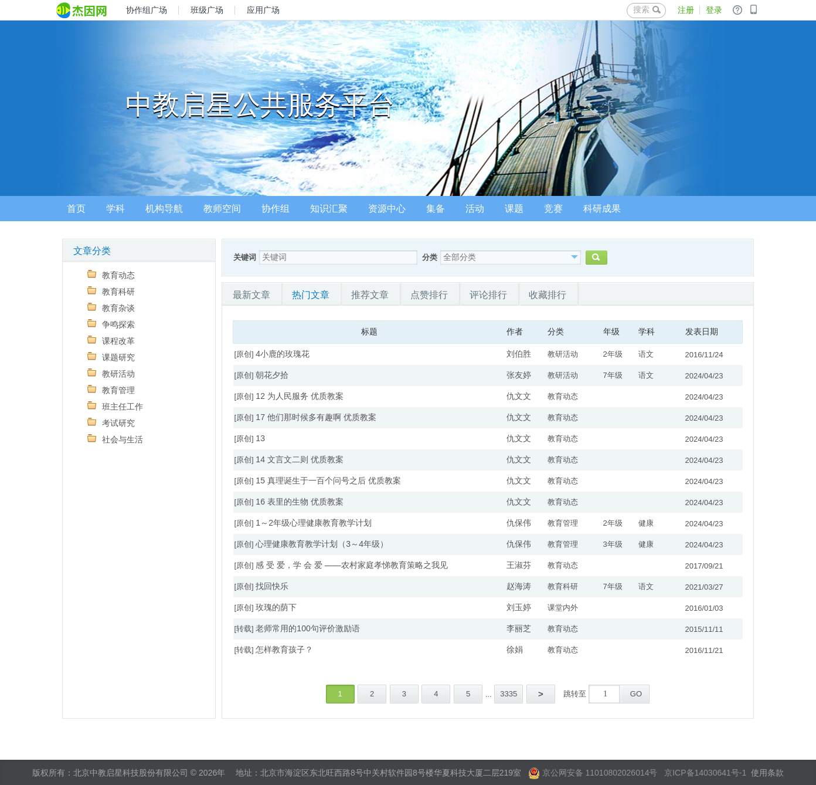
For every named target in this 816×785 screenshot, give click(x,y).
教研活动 (111, 373)
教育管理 (111, 390)
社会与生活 (115, 439)
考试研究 (111, 423)
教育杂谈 (111, 308)
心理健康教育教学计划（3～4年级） (322, 544)
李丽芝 (518, 628)
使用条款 (767, 772)
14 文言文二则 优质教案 (299, 459)
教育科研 (111, 291)
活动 (474, 209)
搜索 (647, 9)
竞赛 (553, 209)
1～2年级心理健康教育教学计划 (314, 522)
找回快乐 (272, 586)
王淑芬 (518, 565)
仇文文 (518, 396)
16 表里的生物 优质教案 (299, 501)
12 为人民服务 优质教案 (299, 396)
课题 (514, 209)
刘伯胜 (518, 353)
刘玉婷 (518, 607)
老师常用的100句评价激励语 (307, 628)
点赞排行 (429, 295)
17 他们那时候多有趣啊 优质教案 (316, 417)
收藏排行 (547, 295)
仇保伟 (518, 522)
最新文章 (251, 295)
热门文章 (310, 295)
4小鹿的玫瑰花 (283, 353)
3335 (508, 693)
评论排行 (488, 295)
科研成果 (602, 209)
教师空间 (222, 209)
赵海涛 (518, 586)
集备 (435, 209)
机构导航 (164, 209)
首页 (76, 209)
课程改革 (111, 341)
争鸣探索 (111, 324)
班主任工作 (115, 406)
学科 (115, 209)
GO (636, 693)
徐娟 (514, 649)
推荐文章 (370, 295)
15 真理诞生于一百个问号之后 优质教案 (328, 480)
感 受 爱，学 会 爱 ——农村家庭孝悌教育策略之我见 (351, 565)
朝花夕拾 (272, 375)
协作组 (275, 209)
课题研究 (111, 357)
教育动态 (111, 275)
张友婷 (518, 375)
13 (260, 438)
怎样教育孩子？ (284, 649)
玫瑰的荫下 (276, 607)
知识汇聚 (329, 209)
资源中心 (387, 209)
